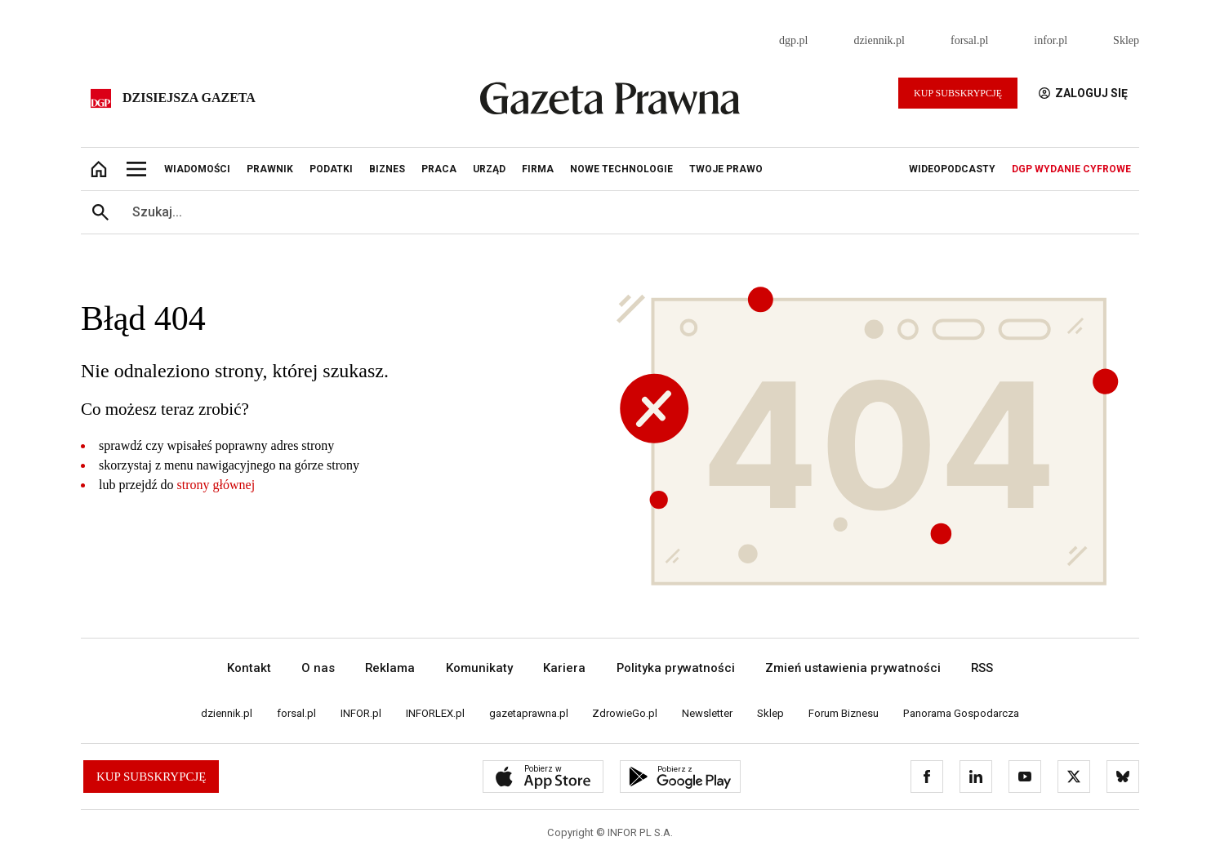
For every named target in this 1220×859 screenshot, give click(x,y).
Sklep (1126, 40)
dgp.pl (793, 40)
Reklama (390, 668)
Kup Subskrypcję (958, 93)
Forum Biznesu (843, 713)
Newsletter (707, 713)
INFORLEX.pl (435, 713)
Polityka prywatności (676, 668)
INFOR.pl (361, 713)
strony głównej (216, 485)
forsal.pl (969, 40)
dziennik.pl (879, 40)
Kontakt (249, 668)
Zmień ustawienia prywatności (853, 668)
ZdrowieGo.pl (624, 713)
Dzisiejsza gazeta (189, 98)
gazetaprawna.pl (528, 713)
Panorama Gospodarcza (961, 713)
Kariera (564, 668)
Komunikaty (479, 668)
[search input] (629, 212)
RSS (982, 668)
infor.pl (1050, 40)
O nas (318, 668)
